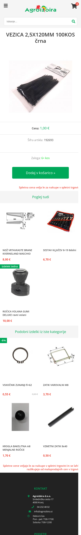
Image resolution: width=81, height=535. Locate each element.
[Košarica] (73, 6)
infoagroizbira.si (43, 511)
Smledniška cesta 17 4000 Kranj (43, 501)
